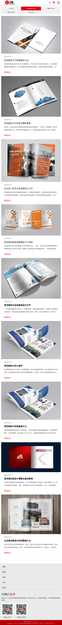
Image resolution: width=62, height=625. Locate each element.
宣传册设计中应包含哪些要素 (17, 123)
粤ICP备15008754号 (49, 623)
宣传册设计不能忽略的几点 (16, 60)
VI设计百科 (31, 12)
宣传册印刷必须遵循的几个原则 (18, 242)
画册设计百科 (51, 8)
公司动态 (11, 8)
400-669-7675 (50, 2)
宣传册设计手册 (31, 8)
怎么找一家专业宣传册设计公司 (18, 188)
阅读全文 (7, 72)
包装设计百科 (11, 12)
